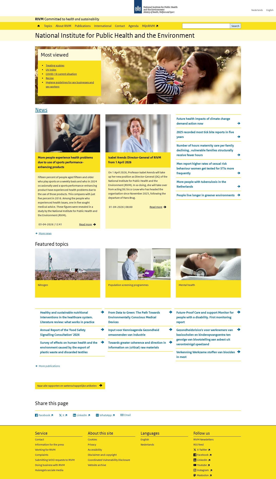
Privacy (92, 441)
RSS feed (198, 441)
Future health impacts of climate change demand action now (203, 119)
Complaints (41, 451)
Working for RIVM (45, 446)
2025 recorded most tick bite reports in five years (205, 133)
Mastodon (213, 472)
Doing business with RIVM (50, 462)
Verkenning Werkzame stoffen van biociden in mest (205, 351)
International (102, 26)
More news (45, 231)
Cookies (92, 436)
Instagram (214, 467)
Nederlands (257, 10)
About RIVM (63, 26)
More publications (49, 362)
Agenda (133, 26)
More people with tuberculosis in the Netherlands (201, 182)
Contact (120, 26)
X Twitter (213, 447)
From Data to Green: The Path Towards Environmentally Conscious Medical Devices (134, 314)
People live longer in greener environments (206, 194)
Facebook (213, 452)
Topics (48, 26)
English (269, 10)
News (41, 108)
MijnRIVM (151, 26)
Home (38, 26)
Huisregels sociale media (49, 467)
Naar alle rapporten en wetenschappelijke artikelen (67, 382)
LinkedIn (213, 457)
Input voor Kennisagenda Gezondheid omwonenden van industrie (133, 329)
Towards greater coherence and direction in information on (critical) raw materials (137, 342)
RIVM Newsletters (203, 436)
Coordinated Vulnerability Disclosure (109, 457)
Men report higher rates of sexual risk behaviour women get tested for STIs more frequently (205, 167)
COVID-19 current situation (61, 74)
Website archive (97, 462)
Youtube (212, 462)
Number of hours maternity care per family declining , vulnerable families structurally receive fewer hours (205, 148)
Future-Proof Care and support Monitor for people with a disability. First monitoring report (205, 314)
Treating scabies (55, 65)
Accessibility (95, 446)
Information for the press (49, 441)
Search (235, 26)
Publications (83, 26)
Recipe (50, 78)
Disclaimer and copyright (102, 451)
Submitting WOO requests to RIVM (55, 457)
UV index (51, 69)
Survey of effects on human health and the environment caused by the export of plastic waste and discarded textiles (68, 344)
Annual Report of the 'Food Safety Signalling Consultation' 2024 (63, 329)
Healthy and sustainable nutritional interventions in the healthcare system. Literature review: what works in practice (67, 314)
